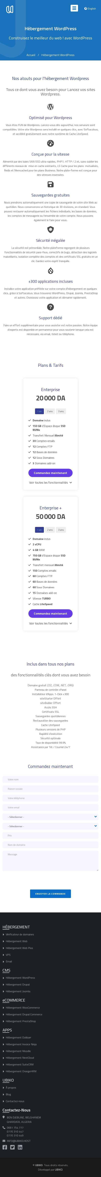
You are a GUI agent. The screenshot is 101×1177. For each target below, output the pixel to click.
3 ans (61, 411)
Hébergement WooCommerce (23, 1007)
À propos (11, 1087)
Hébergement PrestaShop (21, 1021)
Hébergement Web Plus (19, 948)
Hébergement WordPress (20, 978)
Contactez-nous (15, 1101)
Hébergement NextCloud (20, 1058)
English (92, 8)
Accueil (31, 55)
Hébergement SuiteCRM (19, 1064)
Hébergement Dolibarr (18, 1037)
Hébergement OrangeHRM (21, 1071)
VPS (8, 955)
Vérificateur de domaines (20, 934)
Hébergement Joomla (18, 991)
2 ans (50, 411)
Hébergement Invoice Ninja (21, 1044)
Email (9, 961)
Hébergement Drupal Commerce (24, 1014)
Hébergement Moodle (18, 1051)
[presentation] (28, 880)
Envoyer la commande (50, 893)
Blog (8, 1094)
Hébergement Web (16, 941)
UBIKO (59, 1169)
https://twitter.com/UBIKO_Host (12, 1147)
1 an (39, 411)
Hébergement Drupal (18, 984)
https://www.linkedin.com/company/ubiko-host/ (20, 1147)
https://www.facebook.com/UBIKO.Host (5, 1147)
